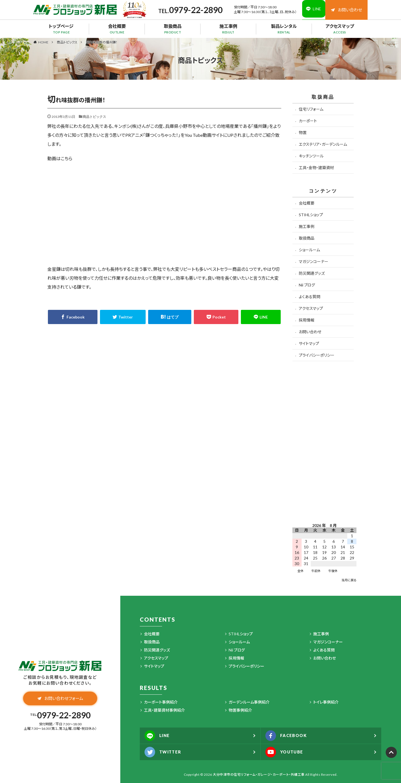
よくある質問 (309, 296)
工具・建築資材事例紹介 (164, 710)
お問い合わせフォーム (60, 699)
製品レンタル (284, 28)
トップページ (61, 28)
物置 (303, 132)
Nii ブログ (307, 285)
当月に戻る (348, 580)
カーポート (308, 120)
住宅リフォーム (311, 109)
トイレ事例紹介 (326, 702)
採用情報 (306, 320)
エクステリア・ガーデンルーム (323, 144)
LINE (158, 735)
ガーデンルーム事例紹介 (249, 702)
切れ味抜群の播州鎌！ (102, 42)
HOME (43, 42)
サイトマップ (309, 343)
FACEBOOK (288, 735)
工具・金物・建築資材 (316, 167)
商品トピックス (67, 42)
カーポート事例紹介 (161, 702)
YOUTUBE (286, 752)
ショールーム (309, 249)
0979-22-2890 (192, 10)
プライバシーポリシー (316, 355)
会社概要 (117, 28)
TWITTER (164, 752)
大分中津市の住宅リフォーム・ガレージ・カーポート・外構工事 (259, 774)
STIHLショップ (311, 214)
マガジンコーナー (313, 261)
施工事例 (228, 28)
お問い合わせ (346, 9)
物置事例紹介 (240, 710)
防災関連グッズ (312, 273)
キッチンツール (311, 156)
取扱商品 (172, 28)
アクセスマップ (339, 28)
